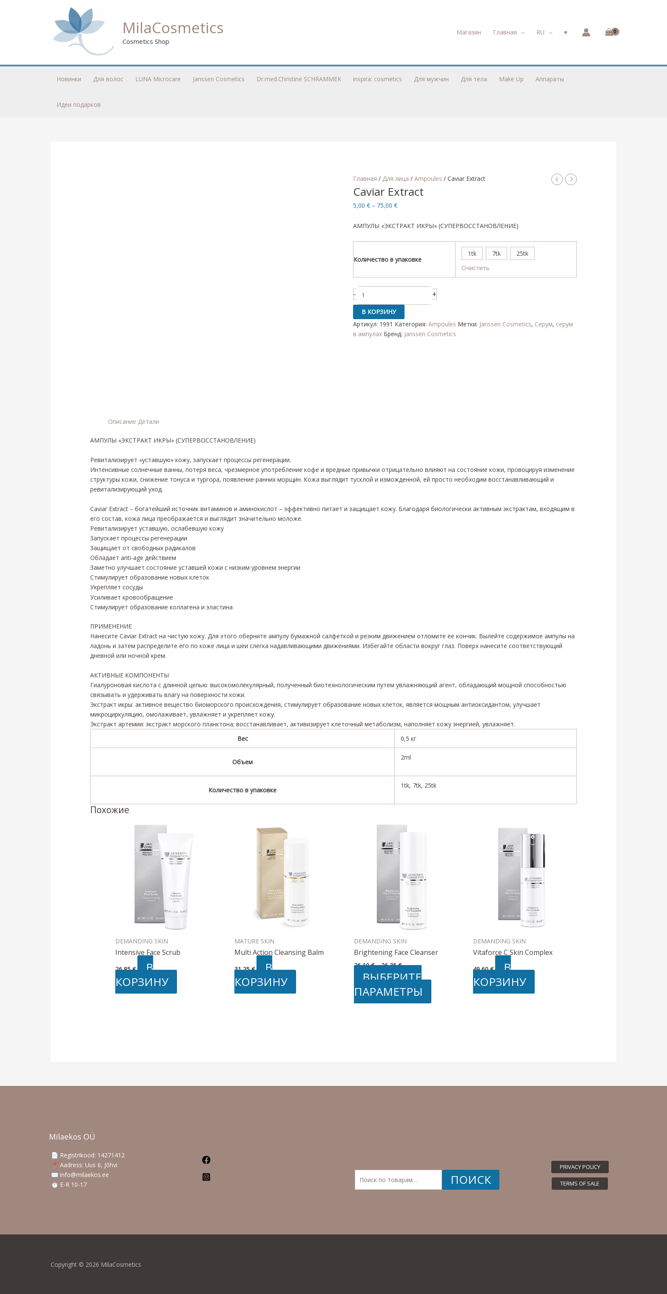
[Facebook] (253, 1160)
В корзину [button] (141, 974)
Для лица (395, 178)
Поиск (470, 1179)
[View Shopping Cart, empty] (607, 32)
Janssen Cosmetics (505, 324)
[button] (508, 32)
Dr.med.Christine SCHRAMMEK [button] (299, 79)
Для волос (108, 79)
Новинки (69, 79)
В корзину (379, 312)
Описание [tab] (122, 421)
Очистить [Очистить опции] (476, 268)
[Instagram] (253, 1177)
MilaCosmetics (173, 27)
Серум (544, 324)
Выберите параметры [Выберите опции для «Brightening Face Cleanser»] (388, 984)
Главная (365, 178)
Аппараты (550, 79)
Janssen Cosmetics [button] (219, 79)
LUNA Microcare (158, 79)
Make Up (511, 79)
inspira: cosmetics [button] (377, 79)
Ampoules (428, 178)
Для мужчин (431, 79)
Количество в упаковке (387, 259)
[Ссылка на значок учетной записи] (586, 32)
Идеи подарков (79, 104)
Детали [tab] (148, 421)
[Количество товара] (394, 295)
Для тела (474, 79)
